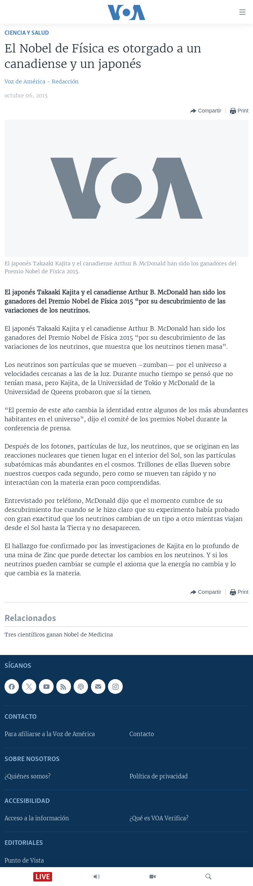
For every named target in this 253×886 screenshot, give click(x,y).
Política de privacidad (159, 776)
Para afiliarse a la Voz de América (50, 734)
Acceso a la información (37, 818)
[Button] (205, 111)
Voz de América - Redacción (42, 81)
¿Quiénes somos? (28, 776)
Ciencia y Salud (27, 33)
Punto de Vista (24, 860)
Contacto (142, 734)
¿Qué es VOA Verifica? (159, 818)
